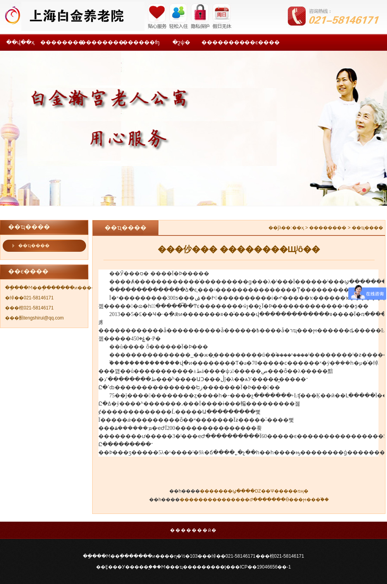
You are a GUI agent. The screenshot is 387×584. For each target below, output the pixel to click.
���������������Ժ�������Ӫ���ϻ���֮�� (254, 499)
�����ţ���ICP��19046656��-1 (246, 567)
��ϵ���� (262, 42)
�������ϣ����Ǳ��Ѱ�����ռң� (254, 491)
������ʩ (141, 42)
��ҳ (298, 227)
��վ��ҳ (20, 42)
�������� (60, 42)
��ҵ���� (34, 245)
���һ (193, 128)
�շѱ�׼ (181, 42)
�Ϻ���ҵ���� (179, 567)
